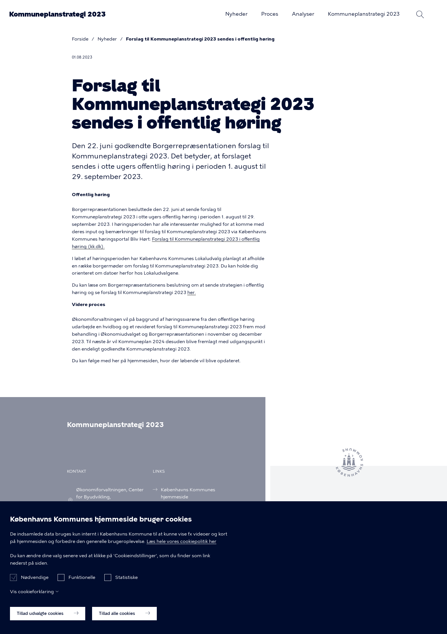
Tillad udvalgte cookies (47, 620)
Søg (420, 14)
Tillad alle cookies (124, 620)
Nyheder (236, 14)
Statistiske (126, 584)
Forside (80, 39)
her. (191, 292)
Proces (269, 14)
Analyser (303, 14)
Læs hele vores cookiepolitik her (181, 548)
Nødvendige (34, 584)
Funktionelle (81, 584)
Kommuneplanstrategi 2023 (57, 14)
